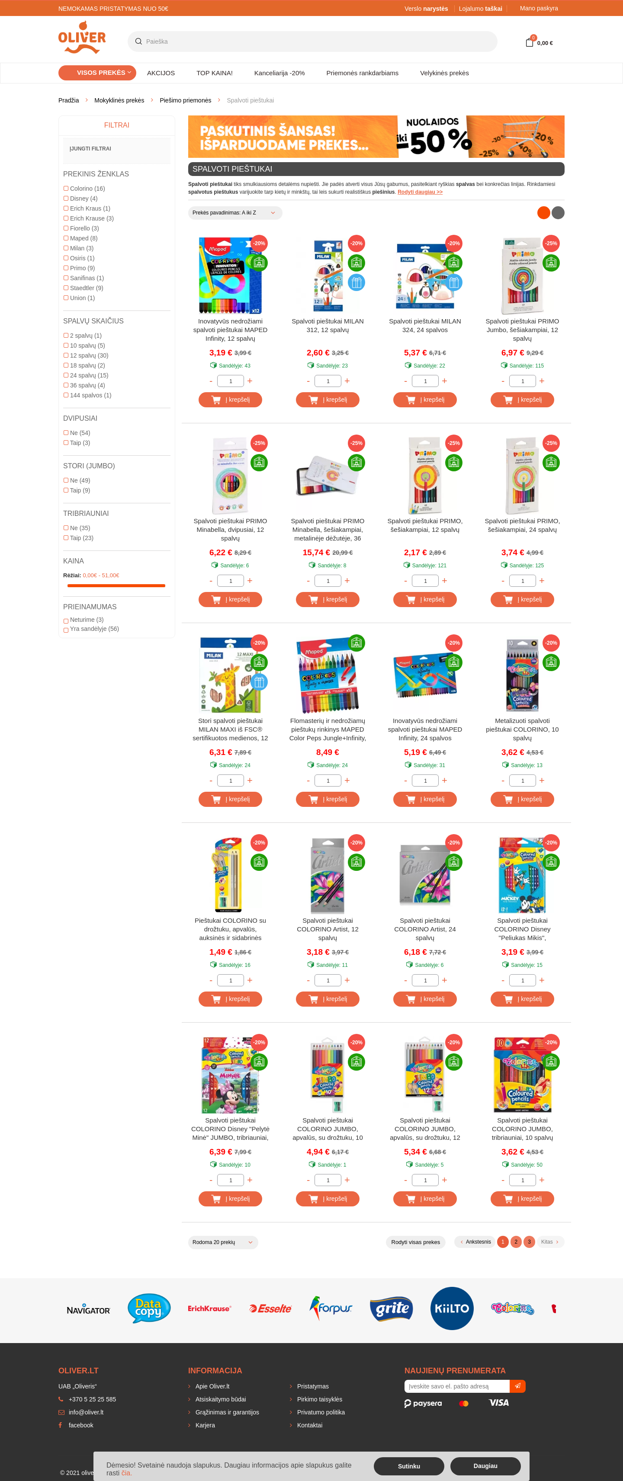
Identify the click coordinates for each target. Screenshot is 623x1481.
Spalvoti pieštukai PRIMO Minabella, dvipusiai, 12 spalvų (230, 529)
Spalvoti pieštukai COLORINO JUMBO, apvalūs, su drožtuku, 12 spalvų (425, 1129)
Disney (81, 198)
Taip (77, 442)
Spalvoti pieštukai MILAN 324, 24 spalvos (425, 325)
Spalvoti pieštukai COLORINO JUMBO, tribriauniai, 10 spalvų (522, 1128)
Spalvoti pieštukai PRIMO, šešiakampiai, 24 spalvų (522, 525)
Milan (78, 248)
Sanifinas (84, 278)
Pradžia (68, 100)
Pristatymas (312, 1386)
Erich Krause (89, 218)
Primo (79, 268)
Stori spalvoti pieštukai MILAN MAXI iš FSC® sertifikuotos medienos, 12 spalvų (230, 730)
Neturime (84, 619)
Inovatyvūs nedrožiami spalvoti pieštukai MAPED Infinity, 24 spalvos (425, 729)
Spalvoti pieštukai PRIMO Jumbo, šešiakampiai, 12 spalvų (522, 329)
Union (79, 297)
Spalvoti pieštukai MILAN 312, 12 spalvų (328, 325)
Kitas (549, 1241)
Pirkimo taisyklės (318, 1399)
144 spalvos (88, 395)
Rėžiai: (72, 575)
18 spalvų (84, 365)
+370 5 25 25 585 (87, 1399)
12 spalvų (86, 355)
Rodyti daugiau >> (420, 192)
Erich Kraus (87, 208)
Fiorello (81, 228)
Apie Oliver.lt (211, 1386)
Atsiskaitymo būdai (220, 1399)
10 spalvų (84, 345)
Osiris (79, 258)
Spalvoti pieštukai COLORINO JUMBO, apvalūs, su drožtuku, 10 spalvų (327, 1129)
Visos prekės (104, 72)
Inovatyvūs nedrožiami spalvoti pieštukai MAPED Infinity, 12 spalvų (230, 329)
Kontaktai (308, 1425)
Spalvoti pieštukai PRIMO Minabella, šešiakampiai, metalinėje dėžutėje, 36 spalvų (327, 530)
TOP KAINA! (214, 73)
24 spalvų (86, 375)
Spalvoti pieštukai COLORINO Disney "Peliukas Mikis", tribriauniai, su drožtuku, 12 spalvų (522, 930)
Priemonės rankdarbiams (363, 73)
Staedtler (83, 288)
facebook (75, 1425)
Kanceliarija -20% (279, 73)
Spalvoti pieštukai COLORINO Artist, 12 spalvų (328, 929)
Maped (81, 238)
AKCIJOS (161, 73)
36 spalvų (84, 385)
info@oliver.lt (80, 1412)
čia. (127, 1473)
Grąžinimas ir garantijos (226, 1412)
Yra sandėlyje (91, 628)
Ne (77, 432)
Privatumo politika (320, 1412)
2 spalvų (83, 335)
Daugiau (486, 1465)
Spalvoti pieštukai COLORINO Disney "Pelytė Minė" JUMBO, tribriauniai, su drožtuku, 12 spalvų (230, 1129)
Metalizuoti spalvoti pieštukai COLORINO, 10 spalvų (522, 729)
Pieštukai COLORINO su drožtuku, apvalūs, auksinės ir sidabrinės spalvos (230, 930)
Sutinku (409, 1466)
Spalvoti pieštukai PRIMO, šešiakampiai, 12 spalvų (424, 525)
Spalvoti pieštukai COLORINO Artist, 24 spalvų (425, 929)
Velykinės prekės (444, 73)
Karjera (204, 1425)
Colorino (84, 188)
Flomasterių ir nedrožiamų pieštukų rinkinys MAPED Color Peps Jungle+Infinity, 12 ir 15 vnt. (327, 730)
